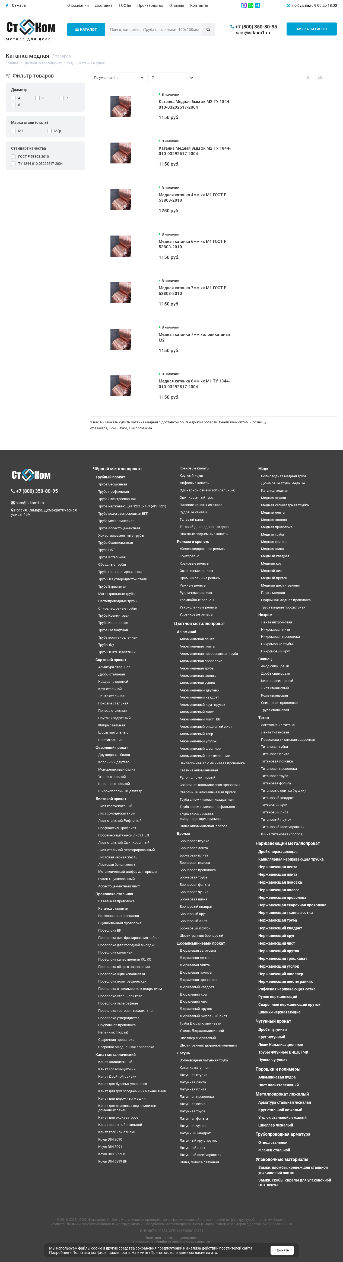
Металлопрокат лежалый (282, 1094)
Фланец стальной (274, 1150)
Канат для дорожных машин (122, 1098)
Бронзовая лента (194, 848)
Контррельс (189, 556)
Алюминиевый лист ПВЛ (200, 719)
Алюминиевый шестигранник (205, 756)
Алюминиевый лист (197, 712)
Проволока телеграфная (118, 1003)
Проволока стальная (114, 894)
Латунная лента (193, 1082)
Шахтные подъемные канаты (204, 534)
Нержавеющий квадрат (280, 928)
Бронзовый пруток (195, 928)
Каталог (86, 29)
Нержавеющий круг (276, 935)
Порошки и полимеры (278, 1069)
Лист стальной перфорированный (126, 850)
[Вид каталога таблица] (331, 77)
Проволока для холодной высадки (126, 945)
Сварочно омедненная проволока (126, 1047)
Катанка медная (274, 490)
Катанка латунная (194, 1067)
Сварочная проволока (116, 1040)
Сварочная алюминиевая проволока (210, 785)
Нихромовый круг (275, 651)
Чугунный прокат (273, 1021)
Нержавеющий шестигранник (285, 981)
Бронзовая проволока (198, 870)
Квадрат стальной (113, 682)
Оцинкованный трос (197, 497)
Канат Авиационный (115, 1062)
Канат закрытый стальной (120, 1125)
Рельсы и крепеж (193, 541)
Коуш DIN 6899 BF (112, 1161)
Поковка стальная (113, 703)
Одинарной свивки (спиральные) (208, 490)
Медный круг (272, 563)
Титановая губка (274, 747)
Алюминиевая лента (197, 639)
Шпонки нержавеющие (279, 1012)
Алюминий (186, 632)
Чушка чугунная (273, 1060)
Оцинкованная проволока (119, 923)
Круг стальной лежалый (280, 1110)
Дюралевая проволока (198, 980)
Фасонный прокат (112, 747)
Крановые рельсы (194, 563)
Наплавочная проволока (118, 916)
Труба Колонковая (113, 623)
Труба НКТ (106, 550)
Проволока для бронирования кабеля (129, 938)
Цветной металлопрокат (199, 623)
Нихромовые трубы (277, 644)
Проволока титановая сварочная (288, 740)
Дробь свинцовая (275, 673)
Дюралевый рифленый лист (203, 1016)
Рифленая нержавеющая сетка (287, 989)
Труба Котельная (112, 557)
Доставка (104, 5)
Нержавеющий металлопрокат (288, 843)
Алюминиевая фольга (198, 676)
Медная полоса (274, 520)
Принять (282, 1250)
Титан (263, 718)
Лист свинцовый (275, 688)
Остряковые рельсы (196, 571)
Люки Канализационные (280, 1044)
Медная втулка (273, 498)
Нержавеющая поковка (280, 882)
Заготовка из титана (278, 725)
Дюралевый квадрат (197, 987)
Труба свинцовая (275, 710)
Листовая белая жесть (116, 864)
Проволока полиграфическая (122, 981)
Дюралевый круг (194, 994)
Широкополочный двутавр (120, 791)
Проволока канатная (115, 952)
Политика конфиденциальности (172, 1238)
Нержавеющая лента (277, 867)
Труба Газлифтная (113, 630)
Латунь (183, 1053)
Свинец (265, 659)
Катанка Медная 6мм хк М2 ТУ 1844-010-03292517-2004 (195, 104)
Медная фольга (274, 542)
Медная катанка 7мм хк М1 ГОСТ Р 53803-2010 (193, 290)
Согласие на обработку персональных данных (171, 1242)
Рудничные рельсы (196, 593)
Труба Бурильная (112, 586)
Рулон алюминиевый (197, 777)
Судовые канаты (193, 512)
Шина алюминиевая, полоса (203, 826)
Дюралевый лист (194, 1001)
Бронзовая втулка (194, 841)
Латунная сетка (192, 1104)
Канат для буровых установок (122, 1084)
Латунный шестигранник (200, 1155)
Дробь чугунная (272, 1029)
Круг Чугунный (271, 1037)
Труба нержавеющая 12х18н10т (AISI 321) (132, 506)
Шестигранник (110, 740)
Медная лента (273, 512)
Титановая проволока (279, 769)
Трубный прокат (110, 477)
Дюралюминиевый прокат (201, 943)
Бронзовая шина (193, 899)
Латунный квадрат (195, 1133)
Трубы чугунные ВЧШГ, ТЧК (283, 1052)
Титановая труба (274, 776)
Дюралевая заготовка (198, 950)
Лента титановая (275, 732)
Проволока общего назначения (124, 967)
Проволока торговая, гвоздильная (126, 1011)
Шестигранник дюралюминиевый (208, 1045)
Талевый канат (192, 519)
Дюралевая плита (195, 965)
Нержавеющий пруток (278, 951)
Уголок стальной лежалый (282, 1117)
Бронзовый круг (193, 914)
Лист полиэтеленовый (278, 1085)
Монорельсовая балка (116, 769)
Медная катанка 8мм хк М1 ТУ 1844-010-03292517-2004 (194, 384)
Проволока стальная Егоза (120, 996)
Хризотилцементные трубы (121, 535)
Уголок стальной (112, 777)
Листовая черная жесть (117, 857)
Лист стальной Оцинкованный (124, 843)
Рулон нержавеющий (277, 996)
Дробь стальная (111, 674)
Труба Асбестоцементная (119, 528)
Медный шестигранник (280, 585)
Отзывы (176, 5)
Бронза (183, 833)
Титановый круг (274, 805)
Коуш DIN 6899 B (111, 1154)
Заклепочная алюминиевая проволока (212, 763)
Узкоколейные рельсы (199, 607)
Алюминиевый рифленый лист (206, 727)
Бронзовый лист (193, 921)
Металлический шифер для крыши (127, 872)
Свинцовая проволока (279, 703)
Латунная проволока (197, 1096)
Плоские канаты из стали (201, 505)
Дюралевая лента (194, 958)
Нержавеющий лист (276, 943)
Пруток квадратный (114, 718)
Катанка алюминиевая (199, 770)
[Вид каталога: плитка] (308, 77)
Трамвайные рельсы (197, 600)
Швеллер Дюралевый (198, 1038)
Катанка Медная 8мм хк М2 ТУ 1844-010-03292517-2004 (195, 151)
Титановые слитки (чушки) (283, 790)
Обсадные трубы (112, 564)
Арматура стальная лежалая (284, 1102)
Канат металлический (116, 1054)
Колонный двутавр (113, 762)
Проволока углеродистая (118, 1018)
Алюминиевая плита (197, 646)
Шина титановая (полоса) (282, 834)
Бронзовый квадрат (196, 906)
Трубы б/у (106, 645)
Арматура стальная (114, 667)
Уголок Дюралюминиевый (202, 1031)
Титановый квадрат (277, 798)
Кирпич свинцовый (277, 681)
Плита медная (273, 593)
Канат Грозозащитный (117, 1069)
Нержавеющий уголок (278, 966)
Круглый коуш (191, 476)
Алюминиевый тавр (196, 734)
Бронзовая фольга (195, 885)
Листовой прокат (111, 799)
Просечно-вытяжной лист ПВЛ (123, 835)
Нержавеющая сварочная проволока (292, 905)
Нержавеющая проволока (282, 897)
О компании (78, 5)
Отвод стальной (272, 1142)
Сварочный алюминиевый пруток (208, 792)
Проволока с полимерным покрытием (130, 989)
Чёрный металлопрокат (117, 468)
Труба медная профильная (283, 607)
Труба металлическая (116, 521)
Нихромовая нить (275, 629)
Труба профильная (113, 492)
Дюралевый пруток (196, 1009)
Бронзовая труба (193, 877)
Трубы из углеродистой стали (122, 579)
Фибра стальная (111, 725)
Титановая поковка (277, 761)
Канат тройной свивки (116, 1132)
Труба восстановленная (118, 637)
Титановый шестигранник (282, 827)
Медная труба (272, 534)
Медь (263, 468)
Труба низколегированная (120, 572)
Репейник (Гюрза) (113, 1032)
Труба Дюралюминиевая (200, 1023)
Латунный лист (192, 1148)
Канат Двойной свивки (117, 1076)
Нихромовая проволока (280, 637)
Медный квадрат (275, 556)
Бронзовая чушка (194, 892)
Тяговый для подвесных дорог (205, 527)
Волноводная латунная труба (204, 1060)
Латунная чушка (193, 1126)
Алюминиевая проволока (201, 661)
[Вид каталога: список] (320, 77)
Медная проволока (277, 527)
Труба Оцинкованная (115, 542)
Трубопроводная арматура (283, 1134)
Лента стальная (111, 696)
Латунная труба (192, 1111)
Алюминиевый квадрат (199, 697)
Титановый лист (274, 812)
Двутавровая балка (114, 755)
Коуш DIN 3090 (110, 1139)
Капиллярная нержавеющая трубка (291, 859)
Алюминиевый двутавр (199, 690)
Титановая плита (275, 754)
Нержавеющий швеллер (280, 974)
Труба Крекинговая (113, 615)
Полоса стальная (112, 711)
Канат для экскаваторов (118, 1117)
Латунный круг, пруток (198, 1140)
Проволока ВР (109, 930)
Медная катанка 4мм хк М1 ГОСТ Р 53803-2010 (193, 197)
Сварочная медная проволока (286, 600)
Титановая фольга (276, 783)
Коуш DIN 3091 (110, 1147)
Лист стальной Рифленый (120, 821)
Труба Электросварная (117, 499)
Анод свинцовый (275, 666)
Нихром (265, 615)
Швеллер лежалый (275, 1125)
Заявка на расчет (312, 29)
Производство (150, 5)
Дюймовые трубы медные (283, 483)
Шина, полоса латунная (199, 1162)
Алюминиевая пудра (277, 1077)
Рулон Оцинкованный (116, 879)
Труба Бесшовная (112, 484)
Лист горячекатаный (115, 806)
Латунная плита (193, 1089)
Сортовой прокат (111, 660)
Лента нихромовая (276, 622)
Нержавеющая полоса (279, 890)
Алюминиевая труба (197, 668)
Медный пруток (274, 578)
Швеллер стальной (114, 784)
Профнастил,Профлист (117, 828)
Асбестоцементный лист (119, 886)
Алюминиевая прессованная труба (209, 654)
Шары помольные (113, 732)
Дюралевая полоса (196, 972)
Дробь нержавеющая (278, 851)
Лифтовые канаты (194, 483)
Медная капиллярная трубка (285, 505)
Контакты (199, 5)
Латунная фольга (194, 1118)
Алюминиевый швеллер (200, 748)
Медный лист (272, 571)
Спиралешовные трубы (117, 608)
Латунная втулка (193, 1075)
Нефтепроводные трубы (117, 601)
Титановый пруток (276, 819)
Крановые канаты (194, 468)
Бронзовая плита (194, 855)
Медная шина (272, 549)
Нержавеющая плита (277, 874)
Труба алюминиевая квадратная (207, 799)
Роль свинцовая (274, 695)
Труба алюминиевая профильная (207, 807)
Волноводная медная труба (284, 476)
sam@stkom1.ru (253, 32)
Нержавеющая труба (277, 920)
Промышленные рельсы (200, 578)
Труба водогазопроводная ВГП (123, 513)
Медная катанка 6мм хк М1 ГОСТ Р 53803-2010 (193, 244)
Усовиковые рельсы (196, 614)
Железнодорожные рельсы (203, 549)
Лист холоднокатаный (116, 813)
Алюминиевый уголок (198, 741)
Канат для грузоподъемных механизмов (132, 1091)
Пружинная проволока (117, 1025)
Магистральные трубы (116, 594)
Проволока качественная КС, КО (124, 959)
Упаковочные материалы (282, 1159)
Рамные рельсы (193, 585)
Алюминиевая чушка (197, 683)
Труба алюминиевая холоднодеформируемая (200, 816)
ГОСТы (125, 5)
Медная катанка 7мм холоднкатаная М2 (194, 337)
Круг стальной (110, 689)
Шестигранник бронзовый (201, 935)
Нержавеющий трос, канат (282, 958)
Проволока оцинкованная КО (122, 974)
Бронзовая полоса (195, 863)
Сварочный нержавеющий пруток (289, 1004)
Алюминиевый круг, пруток (202, 705)
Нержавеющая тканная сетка (285, 912)
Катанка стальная (113, 908)
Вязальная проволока (116, 901)
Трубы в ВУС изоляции (117, 652)
